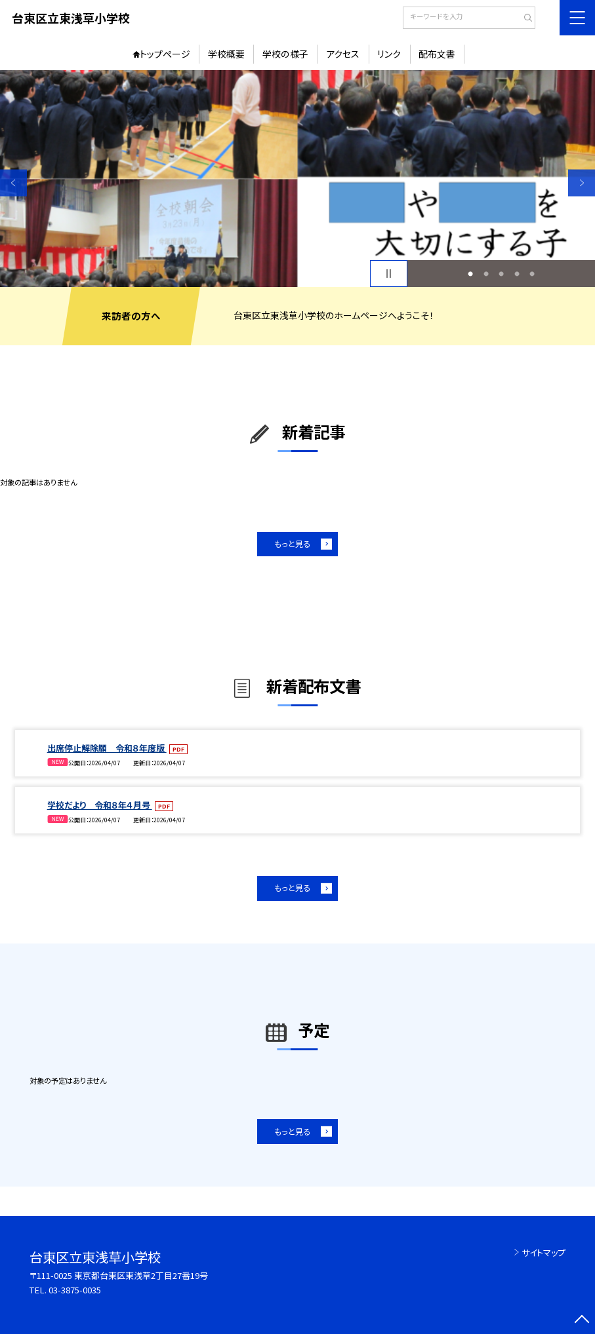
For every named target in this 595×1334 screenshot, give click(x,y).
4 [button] (517, 273)
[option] (297, 178)
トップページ (165, 53)
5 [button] (532, 273)
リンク (389, 53)
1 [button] (470, 273)
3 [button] (501, 273)
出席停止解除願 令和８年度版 (107, 748)
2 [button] (486, 273)
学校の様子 (285, 53)
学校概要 (226, 53)
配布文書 (437, 53)
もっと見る (292, 544)
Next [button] (581, 183)
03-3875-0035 (75, 1290)
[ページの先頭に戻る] (581, 1320)
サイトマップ (543, 1252)
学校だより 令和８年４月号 (99, 805)
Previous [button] (13, 183)
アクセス (342, 53)
